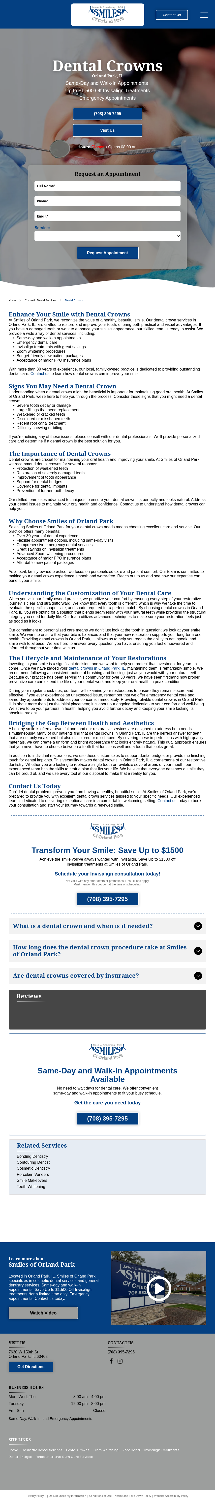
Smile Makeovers (32, 1174)
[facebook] (111, 1375)
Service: (42, 228)
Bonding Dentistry (32, 1150)
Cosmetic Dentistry (33, 1162)
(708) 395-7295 (121, 1365)
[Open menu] (204, 15)
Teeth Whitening (31, 1181)
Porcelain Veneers (33, 1168)
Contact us (40, 374)
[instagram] (120, 1375)
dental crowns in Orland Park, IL (97, 668)
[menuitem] (15, 1463)
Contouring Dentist (33, 1156)
